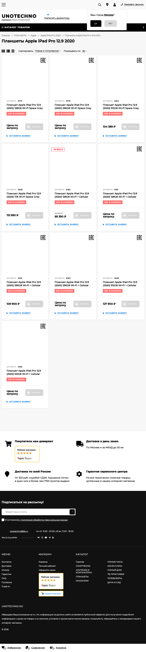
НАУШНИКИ (82, 581)
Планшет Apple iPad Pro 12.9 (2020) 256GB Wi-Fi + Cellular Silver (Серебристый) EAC (72, 285)
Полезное (7, 582)
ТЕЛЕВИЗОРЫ (114, 578)
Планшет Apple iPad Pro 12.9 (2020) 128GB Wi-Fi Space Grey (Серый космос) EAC (25, 108)
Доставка (6, 566)
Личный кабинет (47, 566)
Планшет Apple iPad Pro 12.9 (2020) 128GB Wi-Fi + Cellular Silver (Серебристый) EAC (120, 197)
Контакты (6, 562)
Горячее (80, 562)
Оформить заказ (47, 570)
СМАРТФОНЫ (83, 566)
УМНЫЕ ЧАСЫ (115, 562)
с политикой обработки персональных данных (44, 520)
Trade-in (6, 586)
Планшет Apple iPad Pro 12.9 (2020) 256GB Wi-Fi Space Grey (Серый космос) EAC (73, 108)
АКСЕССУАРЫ (114, 566)
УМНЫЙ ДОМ (114, 570)
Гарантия (6, 574)
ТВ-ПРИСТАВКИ (115, 574)
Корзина (43, 562)
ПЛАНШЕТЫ (82, 576)
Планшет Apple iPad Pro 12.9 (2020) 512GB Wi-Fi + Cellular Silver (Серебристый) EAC (24, 374)
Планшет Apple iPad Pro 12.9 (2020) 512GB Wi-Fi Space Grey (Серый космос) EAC (121, 108)
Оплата (5, 570)
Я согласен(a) (35, 520)
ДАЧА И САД (114, 582)
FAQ (4, 578)
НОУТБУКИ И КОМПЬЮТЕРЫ (84, 571)
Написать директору (57, 18)
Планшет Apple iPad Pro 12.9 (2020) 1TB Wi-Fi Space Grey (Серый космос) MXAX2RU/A (24, 197)
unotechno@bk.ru (19, 531)
